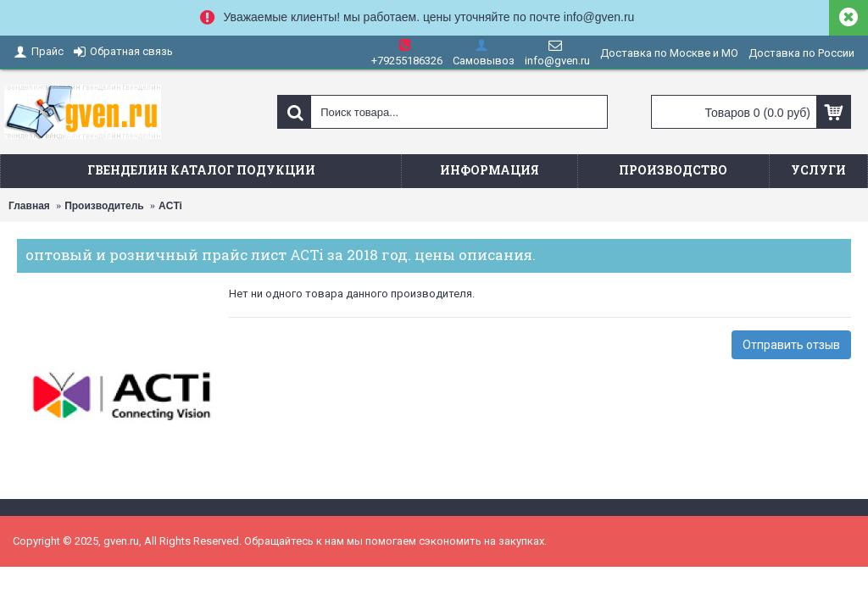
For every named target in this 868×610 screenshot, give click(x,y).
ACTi (170, 206)
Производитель (104, 206)
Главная (29, 206)
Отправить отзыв (791, 345)
